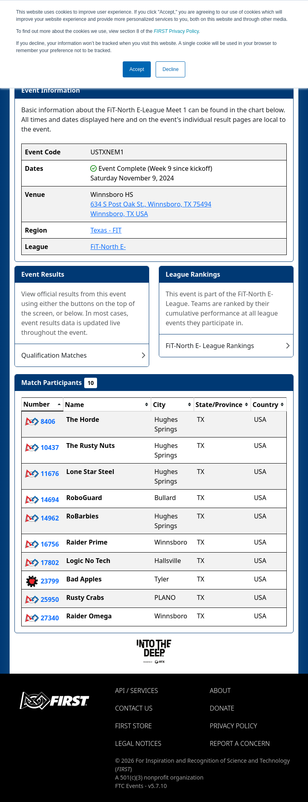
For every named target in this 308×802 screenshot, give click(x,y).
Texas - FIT (106, 230)
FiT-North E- (108, 246)
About (220, 690)
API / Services (136, 690)
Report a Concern (240, 743)
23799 (42, 581)
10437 (42, 447)
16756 (42, 544)
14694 (42, 499)
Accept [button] (137, 69)
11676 (42, 473)
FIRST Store (133, 725)
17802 (42, 562)
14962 (42, 518)
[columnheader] (42, 404)
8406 (40, 421)
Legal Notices (138, 743)
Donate (222, 708)
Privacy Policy (176, 31)
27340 (42, 618)
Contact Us (133, 708)
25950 (42, 599)
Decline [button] (170, 69)
